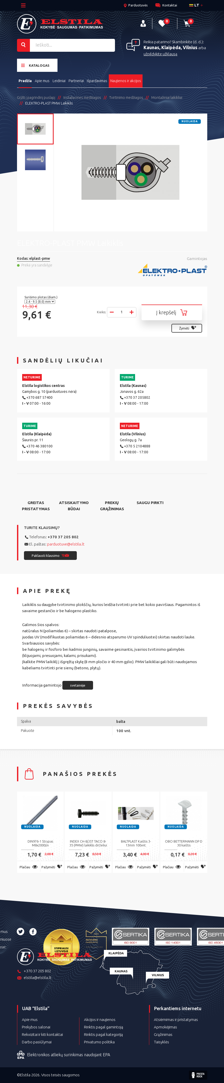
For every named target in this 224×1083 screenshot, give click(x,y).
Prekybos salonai (36, 1027)
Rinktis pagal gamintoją (103, 1027)
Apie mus (42, 81)
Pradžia (25, 81)
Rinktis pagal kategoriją (103, 1034)
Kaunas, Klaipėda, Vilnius (170, 47)
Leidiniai (59, 81)
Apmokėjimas (165, 1027)
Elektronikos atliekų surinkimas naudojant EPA (63, 1055)
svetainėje (77, 685)
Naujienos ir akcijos (125, 81)
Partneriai (76, 81)
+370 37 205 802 (63, 537)
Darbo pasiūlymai (37, 1042)
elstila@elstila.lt (34, 978)
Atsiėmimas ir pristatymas (176, 1019)
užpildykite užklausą (160, 54)
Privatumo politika (99, 1042)
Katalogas (35, 65)
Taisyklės (161, 1042)
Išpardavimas (97, 81)
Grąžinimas (163, 1034)
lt (194, 5)
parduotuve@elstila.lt (66, 544)
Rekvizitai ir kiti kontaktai (42, 1034)
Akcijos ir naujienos (99, 1019)
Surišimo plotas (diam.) (41, 297)
